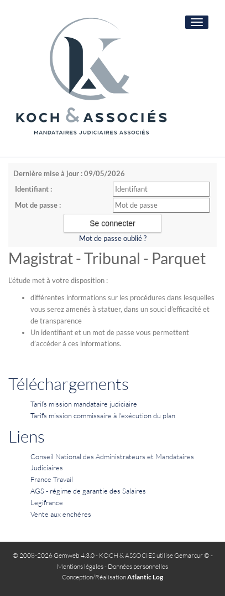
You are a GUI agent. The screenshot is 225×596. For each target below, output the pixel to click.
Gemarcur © (192, 555)
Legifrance (46, 502)
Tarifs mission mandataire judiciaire (83, 403)
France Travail (51, 479)
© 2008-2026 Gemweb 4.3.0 (54, 555)
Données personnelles (138, 566)
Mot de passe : (38, 205)
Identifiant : (33, 188)
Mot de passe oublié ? (112, 238)
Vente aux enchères (60, 514)
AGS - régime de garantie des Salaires (88, 490)
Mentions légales (80, 566)
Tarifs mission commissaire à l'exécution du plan (102, 415)
